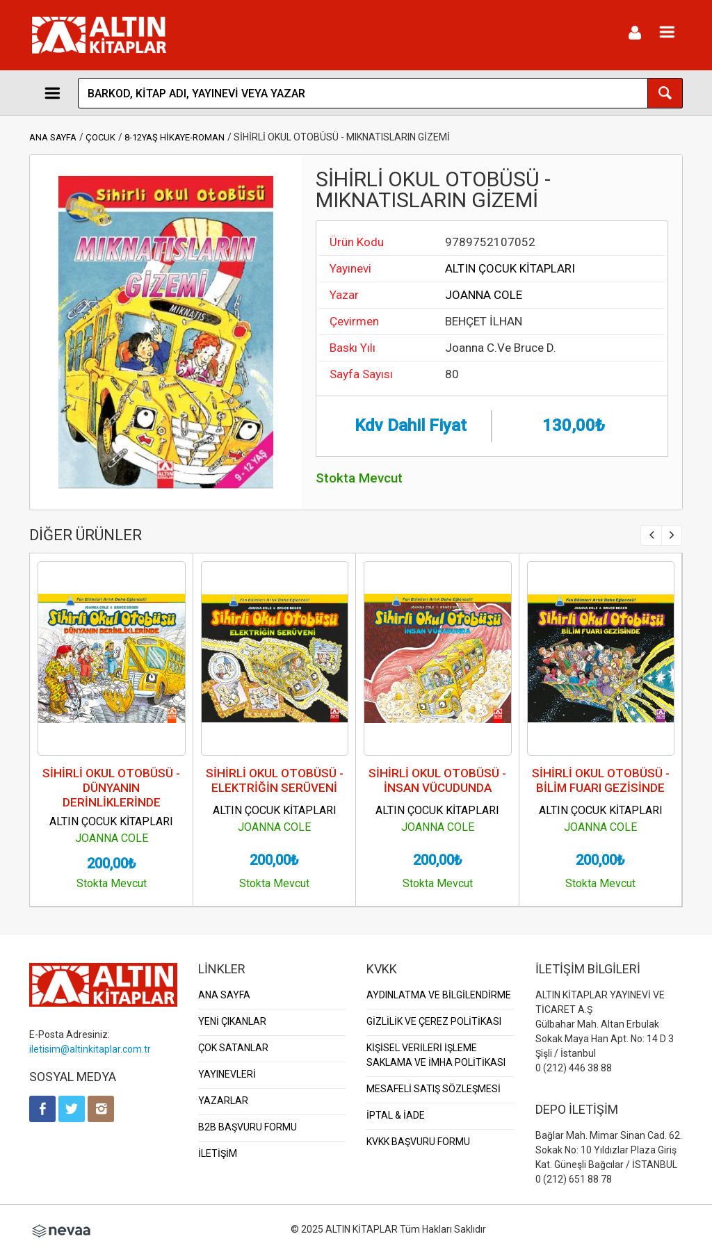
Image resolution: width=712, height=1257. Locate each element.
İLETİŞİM (217, 1153)
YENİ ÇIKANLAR (232, 1021)
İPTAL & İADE (395, 1115)
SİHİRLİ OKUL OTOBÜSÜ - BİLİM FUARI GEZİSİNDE (601, 780)
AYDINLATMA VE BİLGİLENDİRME (438, 994)
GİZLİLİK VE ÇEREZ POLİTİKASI (433, 1021)
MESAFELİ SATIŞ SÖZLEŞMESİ (433, 1088)
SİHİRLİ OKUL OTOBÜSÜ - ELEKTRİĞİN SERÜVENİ (274, 780)
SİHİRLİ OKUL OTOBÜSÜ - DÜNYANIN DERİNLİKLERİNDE (111, 787)
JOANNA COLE (483, 295)
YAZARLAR (223, 1100)
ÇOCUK (100, 137)
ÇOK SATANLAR (233, 1047)
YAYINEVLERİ (227, 1074)
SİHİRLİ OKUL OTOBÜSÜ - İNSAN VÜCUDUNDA (437, 780)
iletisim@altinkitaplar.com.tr (90, 1049)
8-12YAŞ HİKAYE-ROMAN (174, 137)
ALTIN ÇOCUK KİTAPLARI (510, 268)
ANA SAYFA (52, 137)
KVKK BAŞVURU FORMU (418, 1141)
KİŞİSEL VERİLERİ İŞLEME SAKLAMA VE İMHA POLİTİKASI (435, 1055)
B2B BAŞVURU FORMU (247, 1127)
